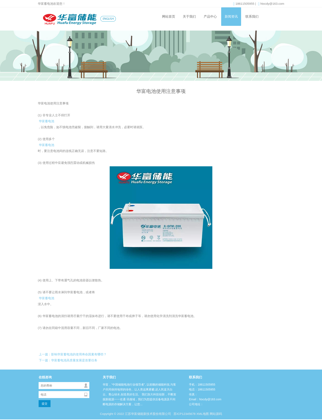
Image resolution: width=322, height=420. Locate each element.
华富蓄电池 (46, 121)
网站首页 (168, 16)
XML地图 (202, 413)
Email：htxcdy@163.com (205, 399)
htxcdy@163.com (271, 4)
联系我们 (252, 16)
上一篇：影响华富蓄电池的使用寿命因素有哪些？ (73, 354)
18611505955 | (244, 4)
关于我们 (189, 16)
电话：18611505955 (202, 389)
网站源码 (216, 413)
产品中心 (210, 16)
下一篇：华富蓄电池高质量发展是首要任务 (68, 360)
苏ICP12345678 (184, 413)
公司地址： (196, 404)
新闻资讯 (231, 16)
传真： (193, 394)
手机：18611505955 (202, 384)
